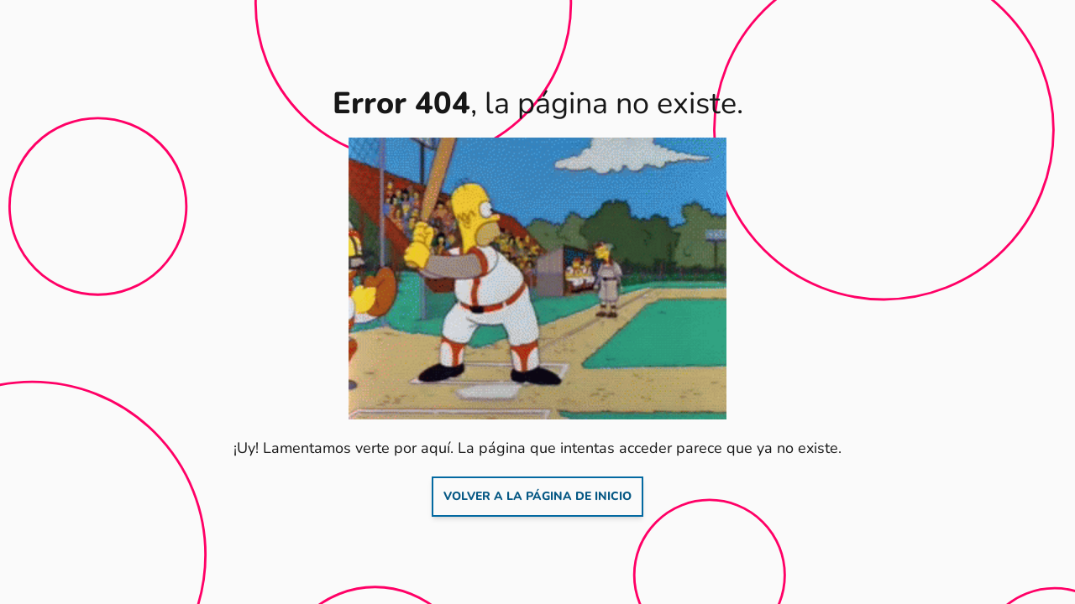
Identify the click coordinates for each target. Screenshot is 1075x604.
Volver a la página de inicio (537, 496)
